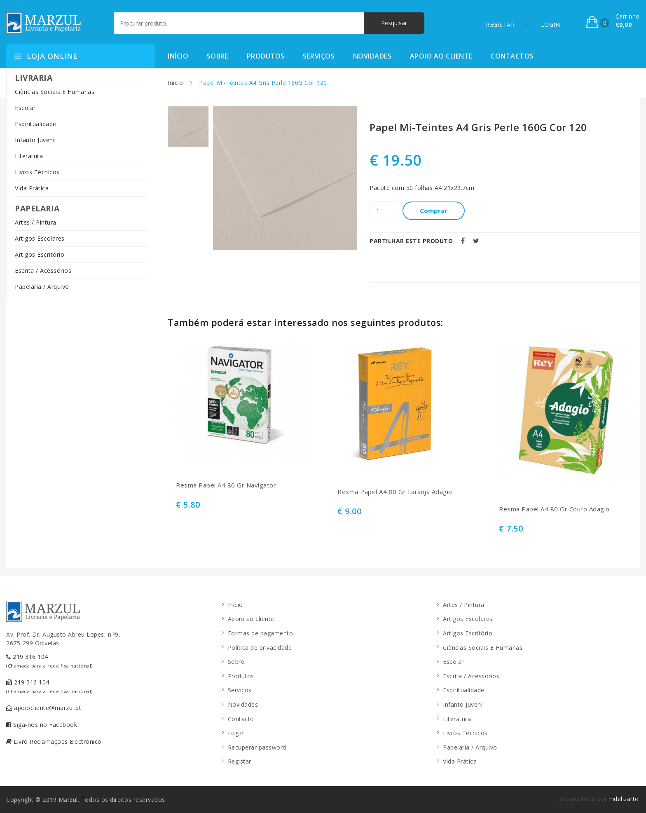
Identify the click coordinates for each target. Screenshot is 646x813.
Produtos (266, 56)
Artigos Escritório (39, 254)
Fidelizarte (624, 799)
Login (236, 733)
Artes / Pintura (35, 222)
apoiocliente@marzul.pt (43, 708)
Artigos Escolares (40, 238)
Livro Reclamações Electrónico (54, 741)
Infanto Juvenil (35, 140)
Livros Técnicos (37, 172)
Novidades (372, 56)
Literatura (29, 156)
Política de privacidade (260, 647)
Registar (239, 761)
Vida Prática (32, 188)
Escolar (25, 108)
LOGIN (550, 24)
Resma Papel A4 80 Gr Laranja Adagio (394, 492)
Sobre (218, 56)
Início (178, 56)
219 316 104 (49, 661)
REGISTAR (500, 24)
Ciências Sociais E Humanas (54, 92)
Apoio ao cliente (441, 56)
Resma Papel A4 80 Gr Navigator (226, 485)
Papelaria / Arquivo (42, 287)
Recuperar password (257, 747)
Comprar (433, 210)
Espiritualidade (35, 124)
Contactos (512, 56)
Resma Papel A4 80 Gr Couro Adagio (554, 509)
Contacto (241, 719)
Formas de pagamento (260, 633)
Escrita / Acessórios (43, 270)
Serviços (319, 56)
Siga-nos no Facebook (41, 725)
